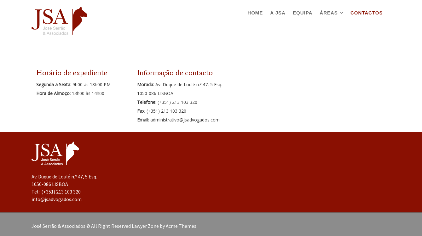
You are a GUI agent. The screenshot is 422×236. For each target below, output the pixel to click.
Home (255, 12)
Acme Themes (181, 226)
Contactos (366, 12)
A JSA (278, 12)
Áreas (329, 12)
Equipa (302, 12)
